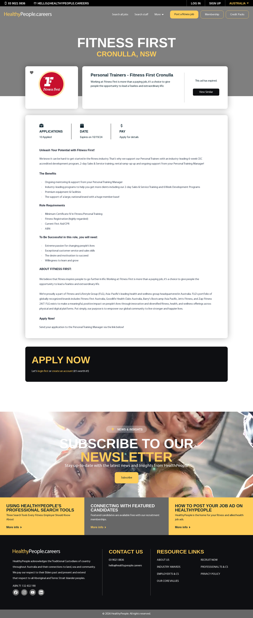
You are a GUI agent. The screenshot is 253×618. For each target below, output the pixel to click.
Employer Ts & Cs (168, 574)
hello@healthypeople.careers (125, 565)
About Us (163, 560)
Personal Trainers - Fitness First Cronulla (132, 75)
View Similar (206, 92)
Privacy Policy (210, 574)
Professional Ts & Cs (214, 567)
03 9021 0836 (116, 560)
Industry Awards (168, 567)
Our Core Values (168, 581)
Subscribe (126, 477)
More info (14, 527)
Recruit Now (209, 560)
